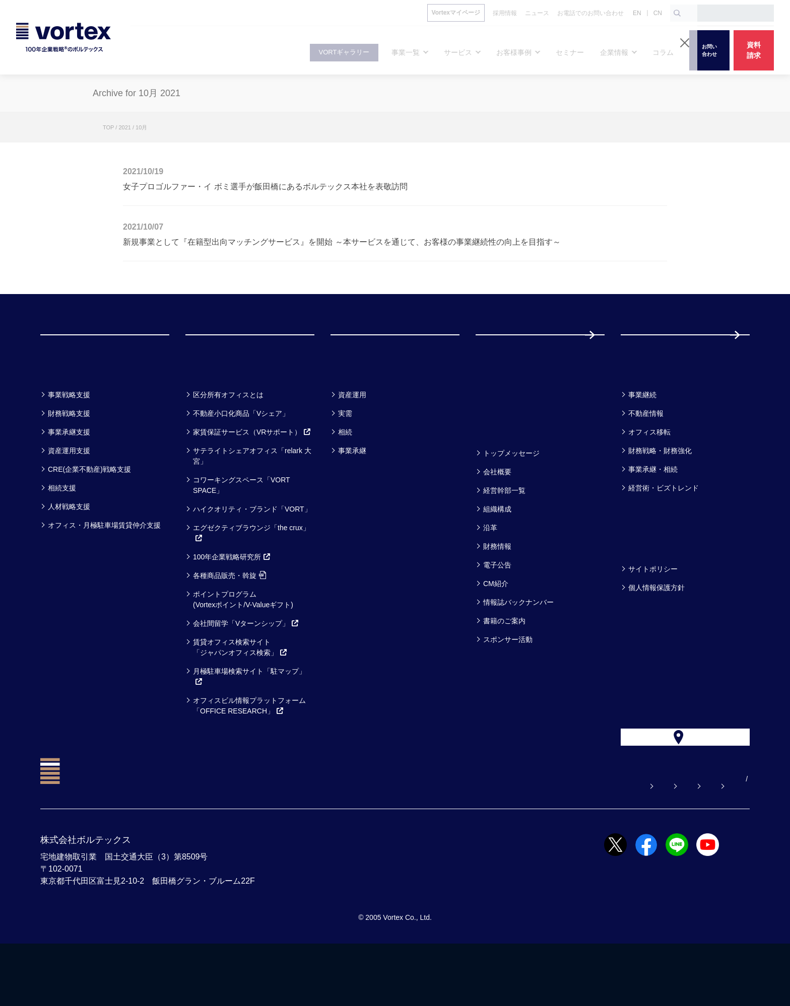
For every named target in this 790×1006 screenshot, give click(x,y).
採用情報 (653, 354)
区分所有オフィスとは (228, 435)
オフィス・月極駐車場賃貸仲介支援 (104, 565)
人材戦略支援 (69, 547)
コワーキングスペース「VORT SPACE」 (241, 525)
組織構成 (497, 549)
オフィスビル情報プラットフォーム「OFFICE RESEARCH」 (249, 746)
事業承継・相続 (653, 510)
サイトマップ (687, 841)
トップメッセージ (511, 493)
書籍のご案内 (504, 661)
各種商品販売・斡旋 (229, 616)
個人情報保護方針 (656, 628)
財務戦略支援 (69, 454)
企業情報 (500, 467)
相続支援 (62, 528)
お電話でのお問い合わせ (603, 841)
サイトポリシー (653, 609)
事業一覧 (64, 408)
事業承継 (352, 491)
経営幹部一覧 (504, 531)
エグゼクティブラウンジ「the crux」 (251, 573)
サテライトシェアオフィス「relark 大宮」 (252, 496)
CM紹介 (495, 624)
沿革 (490, 568)
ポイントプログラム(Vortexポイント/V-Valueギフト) (243, 639)
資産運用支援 (69, 491)
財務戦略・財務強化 (660, 491)
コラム (640, 408)
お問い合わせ (519, 841)
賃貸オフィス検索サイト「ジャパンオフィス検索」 (240, 687)
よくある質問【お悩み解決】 (429, 841)
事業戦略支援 (69, 435)
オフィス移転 (649, 472)
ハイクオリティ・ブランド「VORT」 (252, 549)
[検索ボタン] (677, 13)
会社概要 (497, 512)
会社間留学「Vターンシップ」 (246, 664)
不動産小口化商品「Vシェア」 (241, 454)
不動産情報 (646, 454)
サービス (210, 408)
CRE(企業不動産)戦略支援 (89, 510)
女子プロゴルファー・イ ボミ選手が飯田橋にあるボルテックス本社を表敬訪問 (265, 186)
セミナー (500, 408)
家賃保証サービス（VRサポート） (252, 472)
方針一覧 (645, 583)
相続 (345, 472)
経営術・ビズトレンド (663, 528)
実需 (345, 454)
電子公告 (497, 605)
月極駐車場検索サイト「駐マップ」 (249, 716)
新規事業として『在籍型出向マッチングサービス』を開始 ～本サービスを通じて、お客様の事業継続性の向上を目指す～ (342, 241)
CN (657, 13)
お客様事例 (361, 408)
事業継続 (642, 435)
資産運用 (352, 435)
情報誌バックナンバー (518, 642)
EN (637, 13)
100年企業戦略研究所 (232, 597)
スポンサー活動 (508, 680)
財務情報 (497, 587)
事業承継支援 (69, 472)
